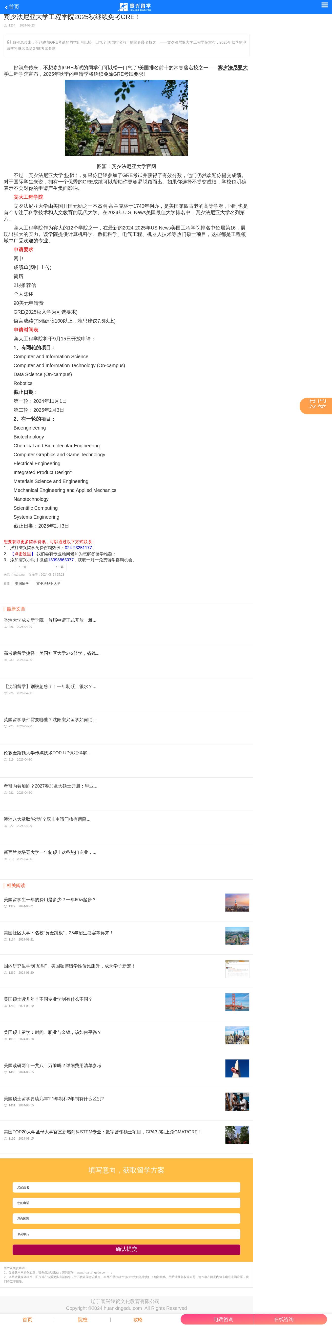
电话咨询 (223, 1319)
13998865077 (61, 560)
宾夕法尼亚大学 (48, 584)
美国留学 (22, 584)
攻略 (138, 1320)
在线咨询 (284, 1319)
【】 (22, 554)
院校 (83, 1320)
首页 (12, 7)
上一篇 (22, 567)
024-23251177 (78, 547)
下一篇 (59, 567)
